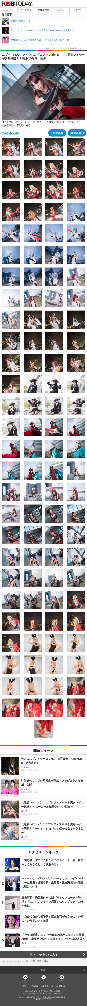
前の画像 (58, 133)
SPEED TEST (43, 10)
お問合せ (25, 986)
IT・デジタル (26, 10)
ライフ (78, 10)
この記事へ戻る (10, 133)
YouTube (61, 981)
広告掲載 (35, 986)
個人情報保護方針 (58, 986)
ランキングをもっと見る (43, 954)
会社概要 (44, 986)
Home (25, 981)
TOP (43, 970)
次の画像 (76, 133)
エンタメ (60, 10)
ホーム (8, 10)
